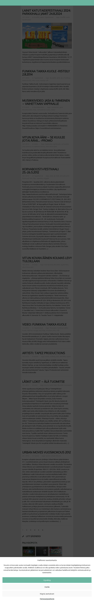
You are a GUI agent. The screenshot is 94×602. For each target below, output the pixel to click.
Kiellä (47, 587)
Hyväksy (47, 580)
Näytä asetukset (47, 593)
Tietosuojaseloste (47, 599)
